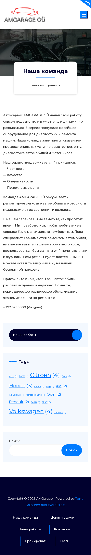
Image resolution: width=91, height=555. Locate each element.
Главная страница (45, 85)
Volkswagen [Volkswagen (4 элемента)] (31, 411)
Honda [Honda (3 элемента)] (20, 385)
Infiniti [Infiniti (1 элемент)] (39, 387)
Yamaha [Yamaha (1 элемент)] (60, 413)
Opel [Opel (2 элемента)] (54, 394)
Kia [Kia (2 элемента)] (61, 386)
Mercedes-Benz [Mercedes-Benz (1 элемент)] (35, 395)
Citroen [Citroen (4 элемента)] (45, 375)
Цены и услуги (62, 517)
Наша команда (25, 517)
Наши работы (24, 335)
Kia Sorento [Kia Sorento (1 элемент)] (16, 395)
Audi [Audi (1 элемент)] (13, 376)
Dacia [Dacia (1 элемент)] (66, 376)
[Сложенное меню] (84, 14)
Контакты (62, 529)
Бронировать (36, 541)
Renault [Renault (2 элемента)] (19, 402)
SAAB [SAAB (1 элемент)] (35, 402)
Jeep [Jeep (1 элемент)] (50, 387)
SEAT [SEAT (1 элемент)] (46, 402)
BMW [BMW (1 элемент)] (23, 376)
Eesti (64, 541)
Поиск (14, 441)
